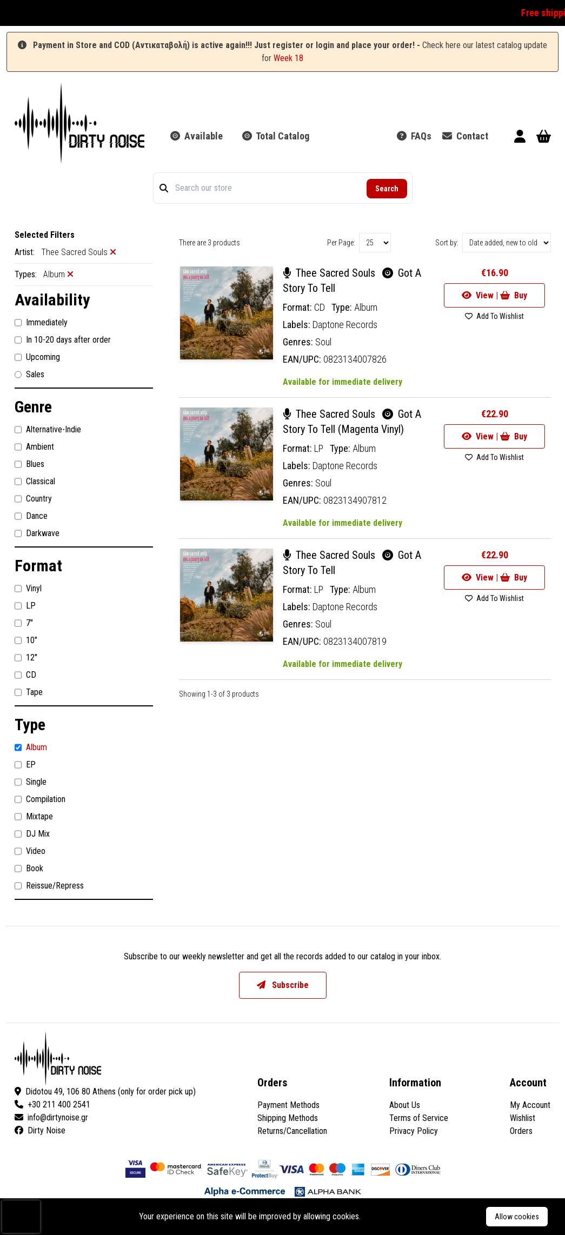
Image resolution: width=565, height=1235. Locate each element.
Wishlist (522, 1118)
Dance (31, 516)
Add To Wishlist (494, 316)
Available (196, 136)
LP (25, 605)
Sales (29, 374)
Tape (29, 692)
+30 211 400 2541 (52, 1104)
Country (33, 498)
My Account (530, 1105)
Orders (521, 1131)
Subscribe (283, 985)
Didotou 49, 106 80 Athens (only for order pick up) (105, 1091)
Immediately (41, 322)
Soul (323, 342)
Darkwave (37, 533)
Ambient (34, 446)
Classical (35, 481)
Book (29, 868)
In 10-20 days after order (63, 339)
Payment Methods (288, 1105)
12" (26, 657)
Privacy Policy (413, 1131)
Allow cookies (517, 1216)
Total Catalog (275, 136)
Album (31, 747)
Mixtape (34, 816)
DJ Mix (32, 833)
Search (386, 188)
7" (24, 623)
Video (30, 851)
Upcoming (37, 357)
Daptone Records (345, 324)
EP (25, 764)
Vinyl (28, 588)
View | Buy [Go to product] (494, 295)
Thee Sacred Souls (330, 272)
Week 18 (288, 58)
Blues (29, 464)
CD (25, 675)
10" (26, 640)
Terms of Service (418, 1118)
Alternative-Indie (48, 429)
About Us (404, 1105)
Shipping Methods (287, 1118)
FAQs (414, 136)
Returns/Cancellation (292, 1131)
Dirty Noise (40, 1130)
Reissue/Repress (49, 885)
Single (30, 782)
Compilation (40, 799)
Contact (465, 136)
